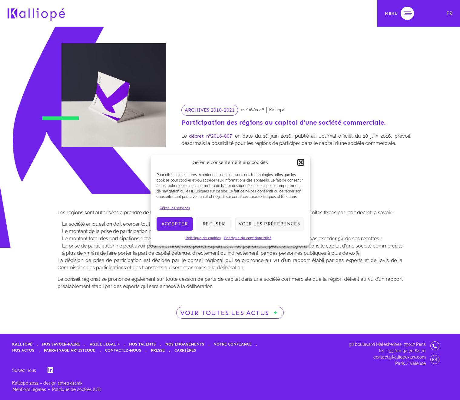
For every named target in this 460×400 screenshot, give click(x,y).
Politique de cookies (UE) (76, 389)
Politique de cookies (203, 237)
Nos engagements (184, 344)
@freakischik (70, 383)
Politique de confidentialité (248, 237)
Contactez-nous (123, 350)
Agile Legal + (104, 344)
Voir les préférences (269, 224)
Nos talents (142, 344)
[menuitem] (449, 13)
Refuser (214, 224)
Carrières (185, 350)
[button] (301, 162)
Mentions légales (29, 389)
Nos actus (23, 350)
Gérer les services (175, 207)
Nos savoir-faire (61, 344)
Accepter (174, 224)
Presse (158, 350)
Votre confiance (233, 344)
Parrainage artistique (69, 350)
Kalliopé (22, 344)
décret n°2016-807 (212, 136)
